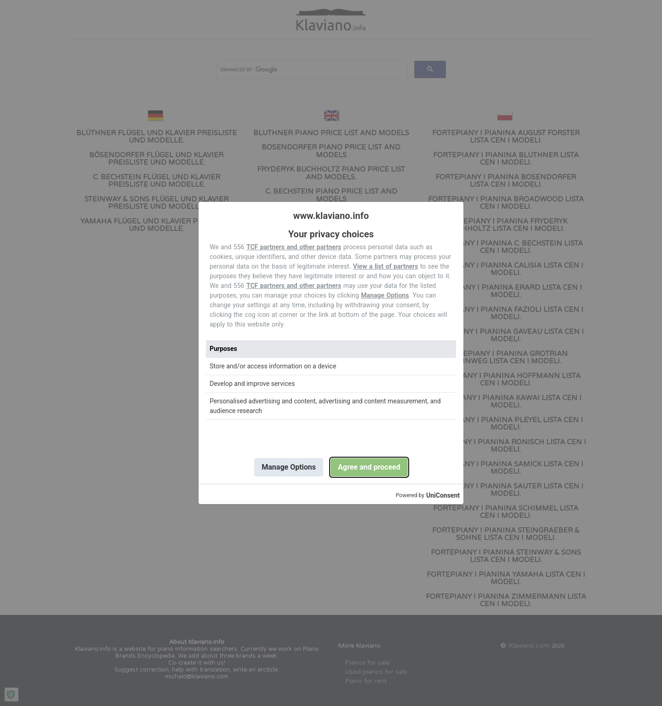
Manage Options (385, 295)
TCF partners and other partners (293, 247)
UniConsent (443, 495)
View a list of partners (385, 266)
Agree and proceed (369, 467)
